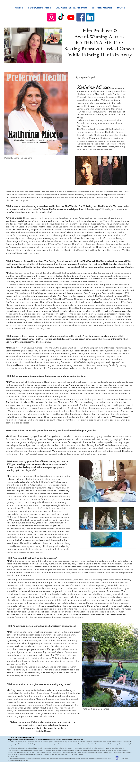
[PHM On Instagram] (51, 17)
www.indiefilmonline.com (55, 725)
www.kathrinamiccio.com (63, 722)
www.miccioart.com (27, 725)
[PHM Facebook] (80, 17)
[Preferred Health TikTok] (61, 17)
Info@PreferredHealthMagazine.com (72, 740)
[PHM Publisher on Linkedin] (90, 17)
